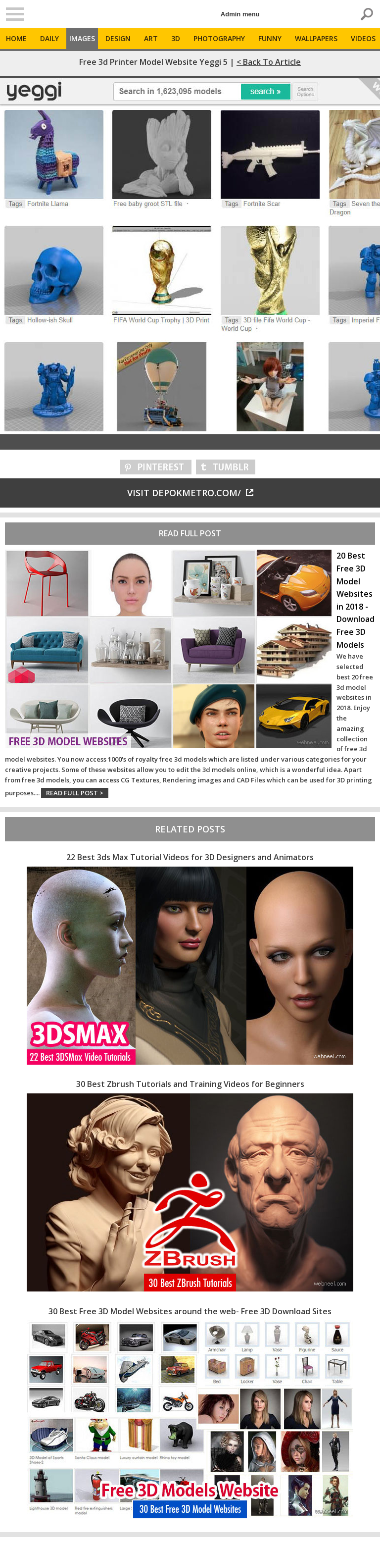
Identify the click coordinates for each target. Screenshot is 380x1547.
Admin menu (240, 14)
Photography (219, 38)
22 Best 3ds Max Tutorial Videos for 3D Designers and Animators (190, 857)
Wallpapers (316, 38)
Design (118, 38)
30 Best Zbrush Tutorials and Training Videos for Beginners (190, 1084)
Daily (49, 38)
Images (82, 38)
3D (175, 38)
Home (16, 38)
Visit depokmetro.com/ (190, 493)
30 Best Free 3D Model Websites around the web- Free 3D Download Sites (190, 1311)
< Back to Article (269, 61)
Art (151, 38)
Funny (270, 38)
